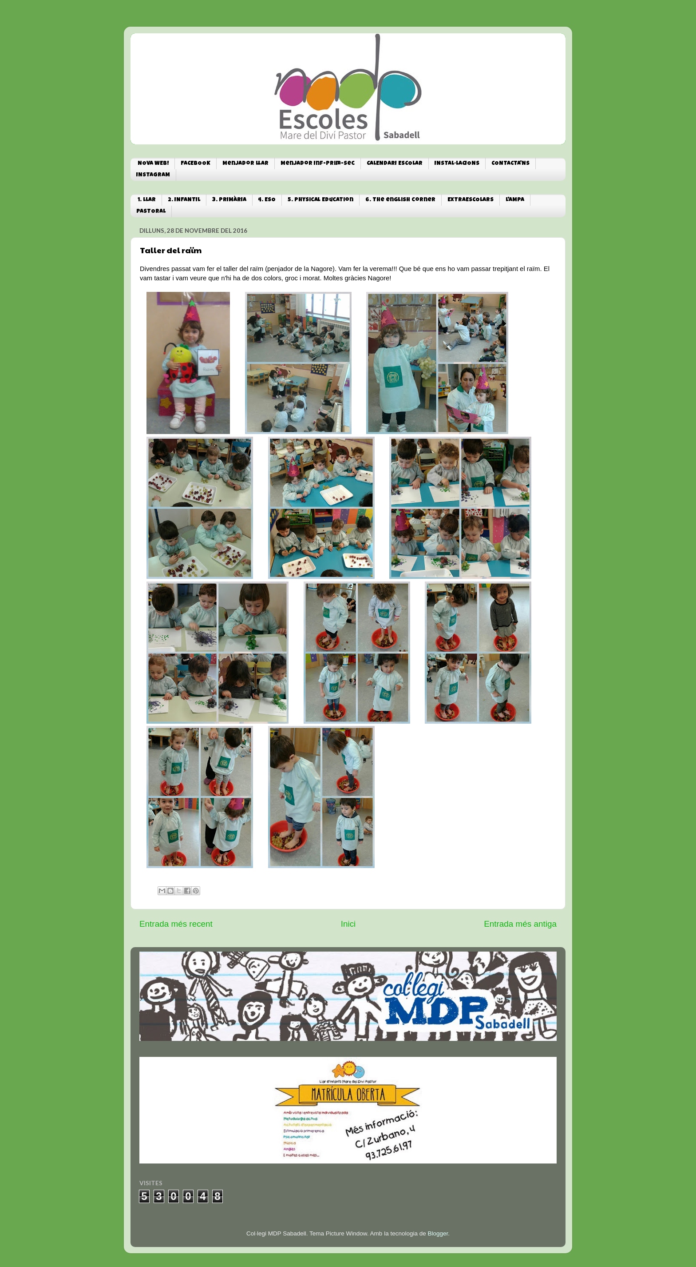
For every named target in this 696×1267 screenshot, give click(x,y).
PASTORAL (151, 212)
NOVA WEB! (153, 164)
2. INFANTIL (184, 200)
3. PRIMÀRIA (229, 200)
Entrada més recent (176, 923)
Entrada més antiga (520, 923)
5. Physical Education (320, 200)
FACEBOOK (195, 164)
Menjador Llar (245, 164)
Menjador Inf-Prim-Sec (318, 164)
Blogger (437, 1233)
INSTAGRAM (153, 175)
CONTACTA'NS (510, 164)
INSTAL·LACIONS (457, 164)
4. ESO (267, 200)
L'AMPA (515, 200)
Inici (348, 923)
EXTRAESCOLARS (470, 200)
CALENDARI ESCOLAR (395, 164)
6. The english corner (400, 200)
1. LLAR (147, 200)
